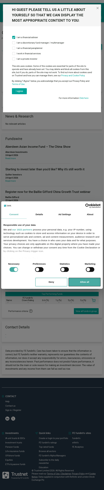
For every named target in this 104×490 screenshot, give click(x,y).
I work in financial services (29, 53)
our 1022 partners (22, 229)
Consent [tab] (13, 214)
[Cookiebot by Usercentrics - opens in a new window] (87, 206)
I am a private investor (27, 58)
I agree (19, 91)
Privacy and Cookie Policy (73, 75)
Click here (84, 98)
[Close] (97, 8)
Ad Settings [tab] (64, 214)
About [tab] (90, 214)
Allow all (84, 282)
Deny (51, 282)
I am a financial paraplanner (30, 48)
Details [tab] (39, 214)
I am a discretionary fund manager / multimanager (40, 42)
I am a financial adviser (27, 37)
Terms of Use (18, 84)
